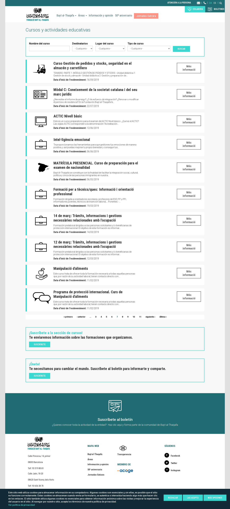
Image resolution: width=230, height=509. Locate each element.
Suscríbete (39, 344)
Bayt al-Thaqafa (66, 15)
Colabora (198, 9)
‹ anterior (81, 317)
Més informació (189, 68)
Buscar (181, 49)
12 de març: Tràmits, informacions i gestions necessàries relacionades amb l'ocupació (87, 244)
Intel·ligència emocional (71, 139)
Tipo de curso (136, 43)
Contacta (201, 3)
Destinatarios (80, 43)
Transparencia (124, 454)
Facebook (175, 456)
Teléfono (205, 6)
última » (162, 317)
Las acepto (193, 497)
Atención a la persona (179, 3)
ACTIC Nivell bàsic (67, 116)
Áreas (82, 15)
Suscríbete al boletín (115, 419)
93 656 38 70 (37, 486)
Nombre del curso (39, 43)
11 (140, 317)
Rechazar (173, 497)
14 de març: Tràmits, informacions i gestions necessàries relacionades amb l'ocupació (87, 218)
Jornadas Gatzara (146, 16)
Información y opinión (101, 15)
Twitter (174, 463)
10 (134, 317)
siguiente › (150, 317)
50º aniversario (123, 15)
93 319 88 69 (37, 468)
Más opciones (215, 497)
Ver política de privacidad (21, 505)
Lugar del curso (104, 43)
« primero (68, 317)
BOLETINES (219, 9)
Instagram (175, 470)
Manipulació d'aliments (70, 268)
